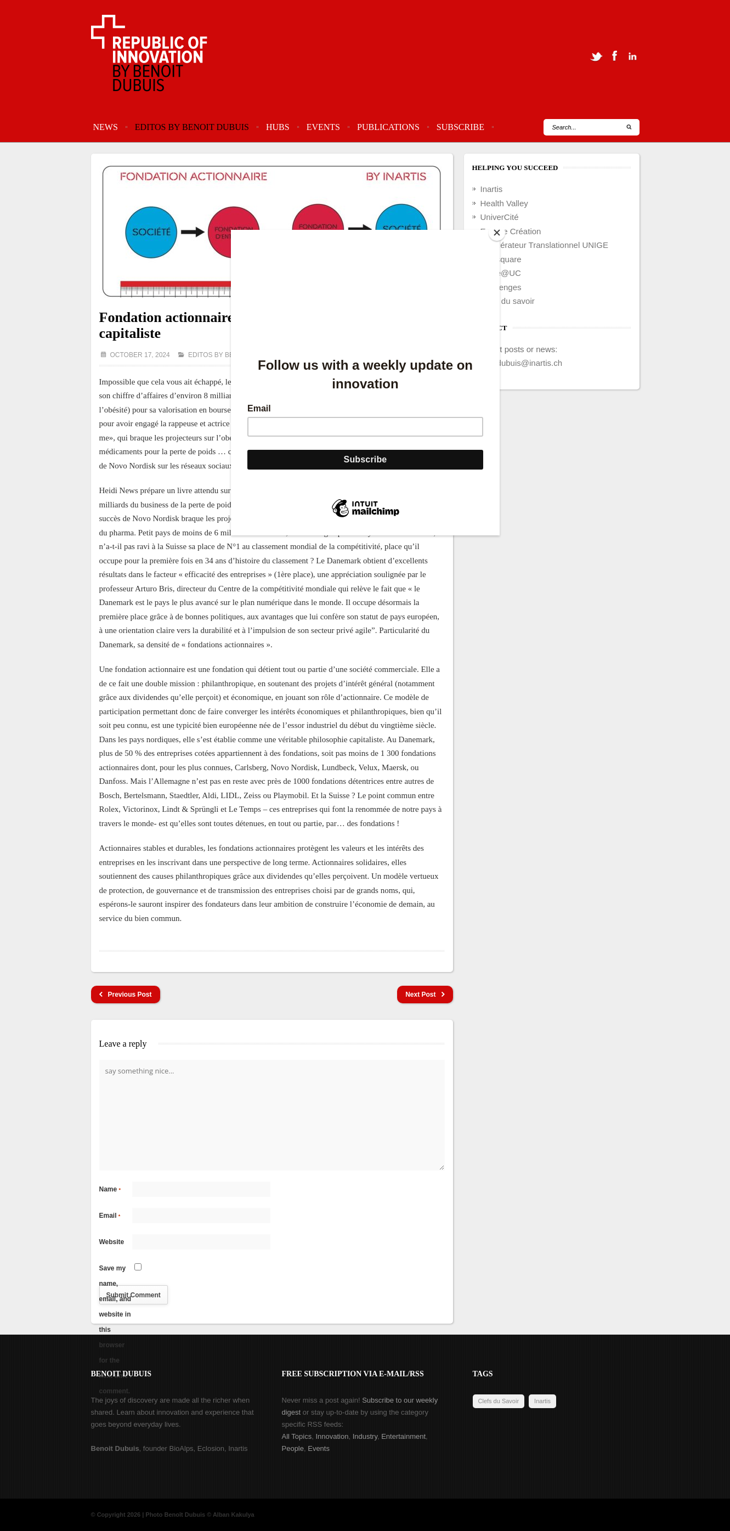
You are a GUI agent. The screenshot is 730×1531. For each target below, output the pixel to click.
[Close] (497, 232)
